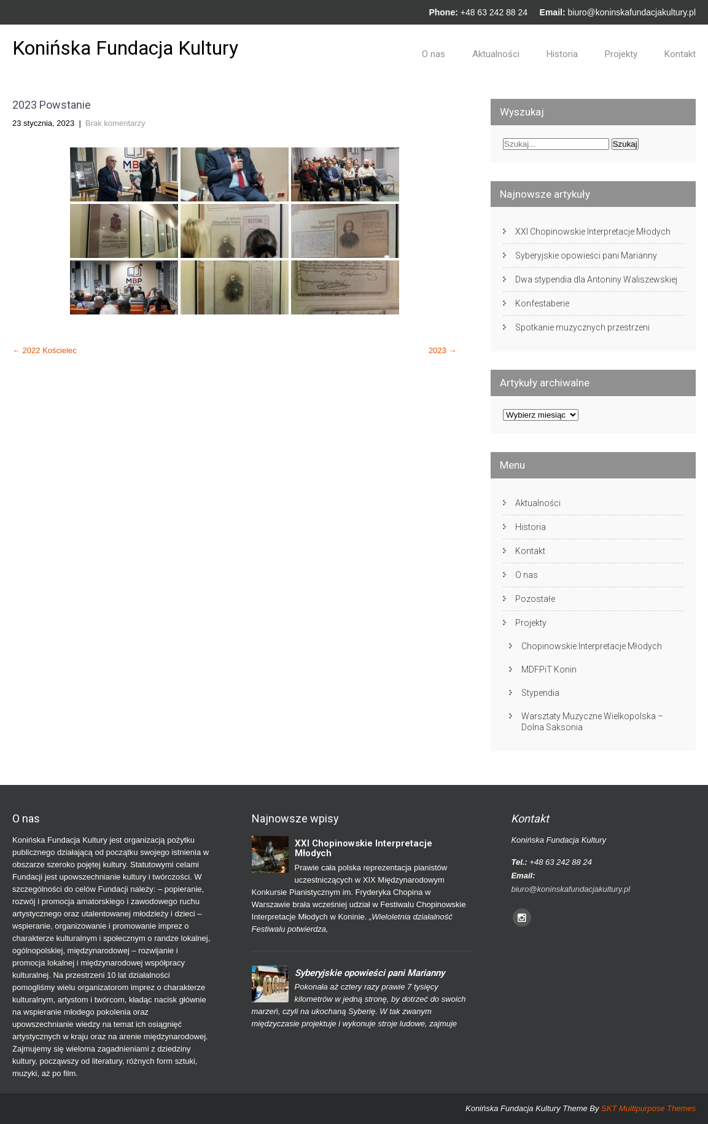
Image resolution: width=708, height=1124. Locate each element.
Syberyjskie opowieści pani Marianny (586, 255)
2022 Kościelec (44, 350)
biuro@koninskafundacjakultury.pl (631, 12)
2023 (443, 350)
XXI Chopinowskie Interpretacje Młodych (593, 231)
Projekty (621, 54)
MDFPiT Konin (549, 669)
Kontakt (680, 54)
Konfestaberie (542, 303)
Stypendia (540, 693)
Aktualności (495, 54)
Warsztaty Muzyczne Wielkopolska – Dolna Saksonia (592, 721)
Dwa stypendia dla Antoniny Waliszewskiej (596, 279)
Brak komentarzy (115, 123)
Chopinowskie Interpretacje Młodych (591, 646)
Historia (562, 54)
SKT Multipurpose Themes (648, 1108)
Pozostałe (535, 599)
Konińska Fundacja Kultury (125, 48)
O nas (433, 54)
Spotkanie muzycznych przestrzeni (582, 327)
